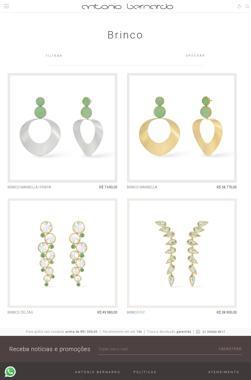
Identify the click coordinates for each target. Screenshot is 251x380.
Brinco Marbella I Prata (31, 187)
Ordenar (195, 55)
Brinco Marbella (147, 187)
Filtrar (54, 56)
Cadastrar (230, 352)
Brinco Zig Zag (22, 314)
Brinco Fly (141, 314)
